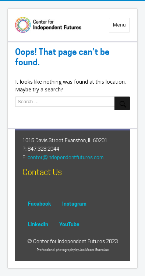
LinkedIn (38, 224)
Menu (119, 25)
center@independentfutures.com (65, 157)
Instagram (74, 203)
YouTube (69, 224)
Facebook (39, 203)
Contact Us (42, 172)
